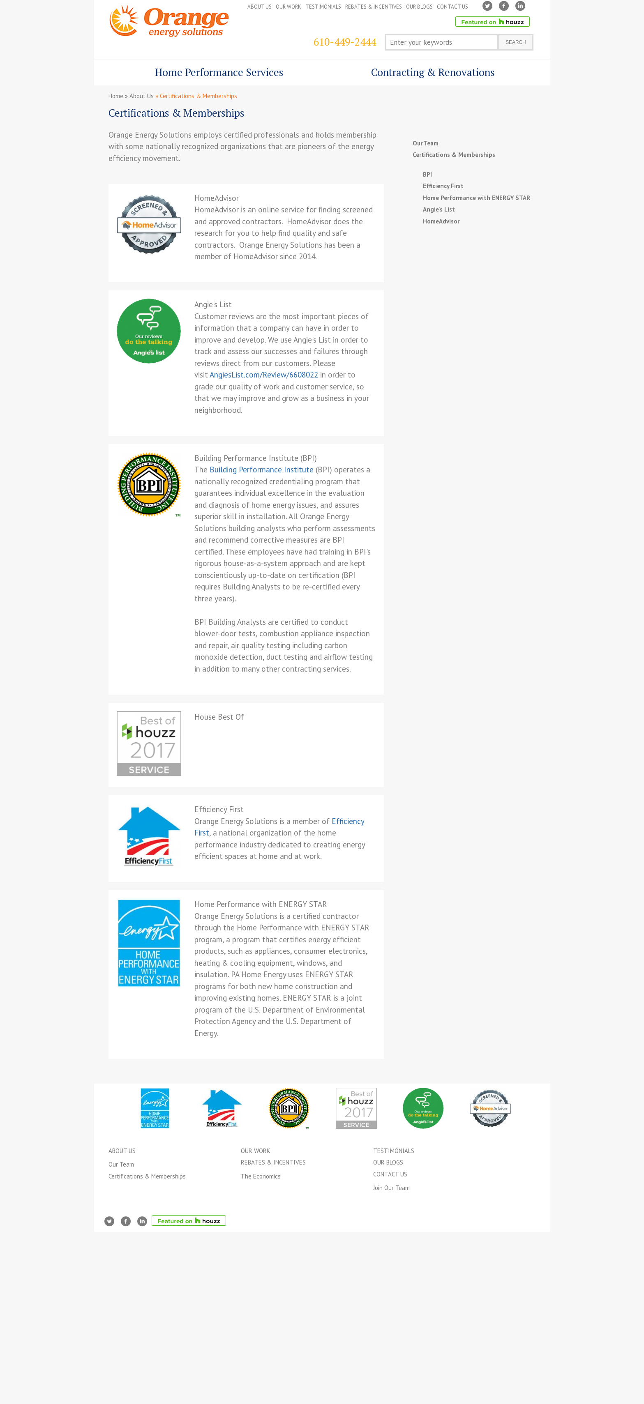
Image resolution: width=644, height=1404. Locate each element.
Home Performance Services (213, 75)
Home (115, 96)
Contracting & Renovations (427, 75)
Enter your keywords (421, 42)
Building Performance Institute (262, 469)
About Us (141, 96)
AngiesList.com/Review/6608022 (264, 375)
